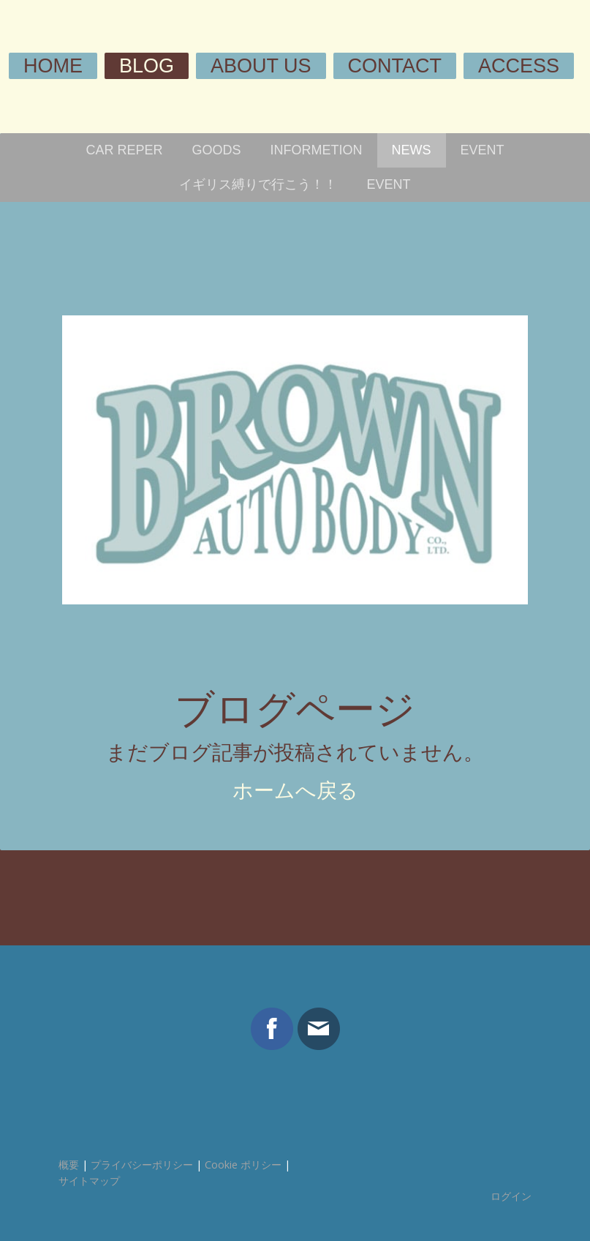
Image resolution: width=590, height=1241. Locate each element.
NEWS (411, 150)
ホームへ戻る (295, 790)
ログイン (511, 1196)
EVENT (482, 150)
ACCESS (518, 66)
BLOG (146, 66)
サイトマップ (89, 1181)
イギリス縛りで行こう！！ (258, 184)
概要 (68, 1164)
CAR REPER (124, 150)
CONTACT (395, 66)
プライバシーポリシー (142, 1164)
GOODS (216, 150)
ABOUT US (261, 66)
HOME (53, 66)
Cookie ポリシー (243, 1164)
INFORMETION (317, 150)
